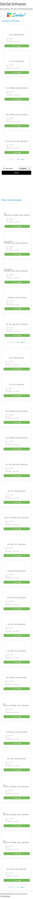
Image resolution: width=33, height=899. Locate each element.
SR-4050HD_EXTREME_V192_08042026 (16, 785)
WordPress (6, 896)
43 (18, 887)
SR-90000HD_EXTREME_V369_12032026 (17, 214)
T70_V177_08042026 (16, 61)
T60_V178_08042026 (16, 34)
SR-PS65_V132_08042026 (16, 571)
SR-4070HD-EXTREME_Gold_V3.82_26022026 (16, 242)
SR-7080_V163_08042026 (16, 758)
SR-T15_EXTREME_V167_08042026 (16, 517)
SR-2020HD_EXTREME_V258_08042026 (16, 841)
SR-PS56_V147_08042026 (16, 651)
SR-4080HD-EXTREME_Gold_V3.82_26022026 (16, 270)
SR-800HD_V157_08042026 (16, 869)
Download (16, 46)
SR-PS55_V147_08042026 (16, 544)
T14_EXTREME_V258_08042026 (16, 88)
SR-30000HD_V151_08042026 (16, 732)
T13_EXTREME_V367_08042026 (16, 114)
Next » (23, 159)
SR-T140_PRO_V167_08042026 (16, 141)
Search (16, 172)
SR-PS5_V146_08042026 (16, 624)
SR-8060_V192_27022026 (17, 297)
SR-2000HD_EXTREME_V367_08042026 (16, 813)
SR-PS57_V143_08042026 (16, 597)
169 (18, 159)
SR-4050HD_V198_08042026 (16, 677)
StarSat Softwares (13, 4)
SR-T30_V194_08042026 (16, 491)
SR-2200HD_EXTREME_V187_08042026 (16, 704)
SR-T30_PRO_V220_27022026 (17, 324)
